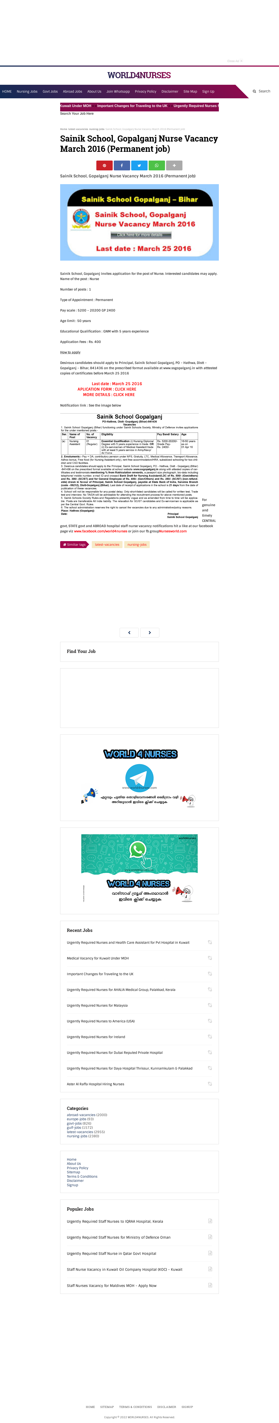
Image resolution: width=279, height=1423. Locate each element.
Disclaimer (170, 91)
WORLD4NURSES (138, 75)
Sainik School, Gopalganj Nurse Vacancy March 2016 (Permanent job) (139, 143)
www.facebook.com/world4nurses (100, 531)
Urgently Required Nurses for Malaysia (97, 1005)
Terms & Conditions (82, 1176)
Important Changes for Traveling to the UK (135, 106)
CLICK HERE (125, 389)
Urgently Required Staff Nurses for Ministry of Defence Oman (118, 1237)
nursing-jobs (96, 129)
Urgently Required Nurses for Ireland (96, 1037)
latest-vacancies (78, 129)
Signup (72, 1185)
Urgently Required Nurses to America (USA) (101, 1021)
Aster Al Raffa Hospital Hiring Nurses (95, 1084)
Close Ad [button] (235, 60)
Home (63, 129)
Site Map (190, 91)
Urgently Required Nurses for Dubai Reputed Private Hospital (115, 1053)
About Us (74, 1164)
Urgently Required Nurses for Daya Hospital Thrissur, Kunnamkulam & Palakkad (129, 1068)
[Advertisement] (139, 32)
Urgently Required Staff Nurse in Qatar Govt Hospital (111, 1253)
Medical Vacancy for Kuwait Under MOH (61, 106)
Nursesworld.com (173, 531)
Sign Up (208, 91)
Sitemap (73, 1172)
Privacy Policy (77, 1168)
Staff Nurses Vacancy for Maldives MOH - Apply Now (112, 1285)
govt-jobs (74, 1123)
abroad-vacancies (81, 1115)
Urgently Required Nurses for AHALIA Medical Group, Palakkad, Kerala (121, 990)
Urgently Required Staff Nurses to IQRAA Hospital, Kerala (115, 1221)
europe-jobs (76, 1119)
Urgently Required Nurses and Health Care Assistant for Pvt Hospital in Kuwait (128, 942)
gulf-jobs (74, 1127)
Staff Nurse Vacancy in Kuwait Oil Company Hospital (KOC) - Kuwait (124, 1269)
